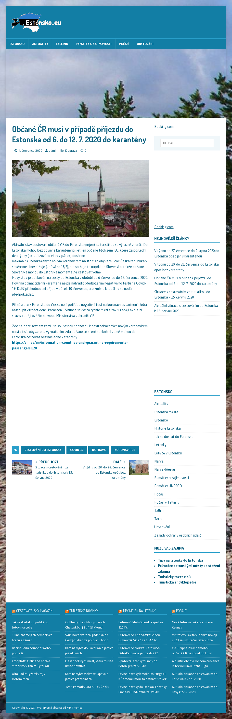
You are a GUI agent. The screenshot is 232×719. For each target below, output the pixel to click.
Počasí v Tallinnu (166, 502)
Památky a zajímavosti (94, 44)
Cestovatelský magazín (34, 611)
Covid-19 (76, 450)
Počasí (124, 44)
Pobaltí (181, 611)
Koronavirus (125, 450)
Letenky (160, 445)
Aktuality (40, 44)
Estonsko (17, 44)
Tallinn (62, 44)
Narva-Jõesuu (164, 469)
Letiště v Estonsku (168, 453)
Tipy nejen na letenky (139, 611)
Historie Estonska (167, 428)
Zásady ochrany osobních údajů (178, 535)
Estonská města (166, 412)
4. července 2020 (30, 150)
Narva (159, 461)
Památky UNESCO (168, 486)
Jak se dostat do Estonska (173, 437)
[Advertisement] (116, 83)
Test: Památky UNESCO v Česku (87, 687)
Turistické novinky (83, 611)
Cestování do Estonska (43, 450)
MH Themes (74, 707)
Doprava (71, 150)
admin (53, 150)
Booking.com (164, 127)
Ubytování (145, 44)
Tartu (158, 519)
